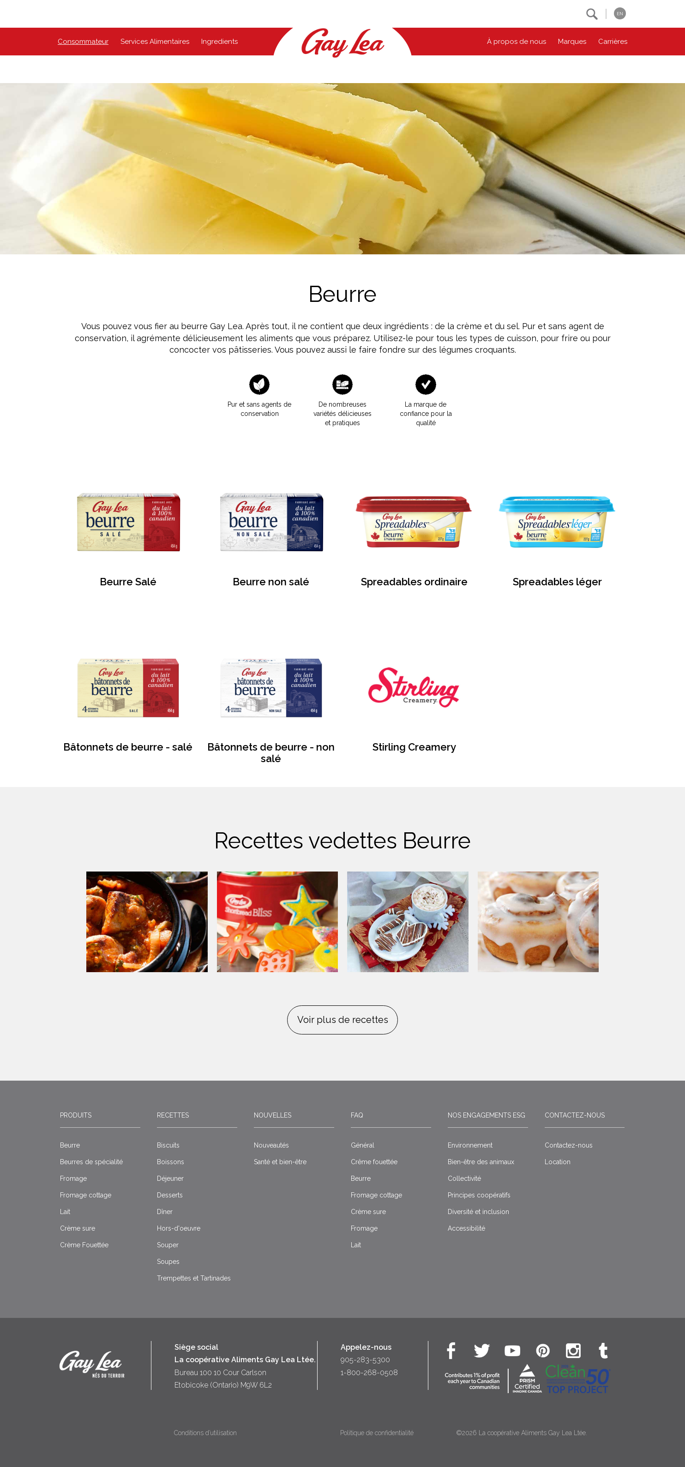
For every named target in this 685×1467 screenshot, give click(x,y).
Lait (65, 1211)
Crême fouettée (374, 1162)
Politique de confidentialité (377, 1433)
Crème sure (77, 1228)
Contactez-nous (575, 1115)
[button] (592, 14)
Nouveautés (271, 1145)
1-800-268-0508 (369, 1372)
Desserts (170, 1195)
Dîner (165, 1211)
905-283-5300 (365, 1359)
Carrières (612, 41)
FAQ (357, 1115)
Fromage (73, 1178)
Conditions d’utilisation (205, 1433)
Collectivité (464, 1178)
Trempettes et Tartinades (194, 1278)
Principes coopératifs (479, 1195)
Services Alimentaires (154, 41)
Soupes (168, 1261)
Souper (168, 1245)
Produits (75, 1115)
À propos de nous (516, 41)
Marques (572, 41)
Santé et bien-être (280, 1162)
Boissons (170, 1162)
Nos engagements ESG (486, 1115)
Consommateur (83, 41)
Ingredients (219, 41)
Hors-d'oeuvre (178, 1228)
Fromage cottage (85, 1195)
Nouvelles (272, 1115)
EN (620, 13)
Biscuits (168, 1145)
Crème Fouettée (84, 1245)
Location (558, 1162)
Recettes (173, 1115)
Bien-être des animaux (481, 1162)
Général (362, 1145)
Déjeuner (170, 1178)
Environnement (470, 1145)
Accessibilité (466, 1228)
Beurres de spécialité (91, 1162)
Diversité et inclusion (478, 1211)
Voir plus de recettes (342, 1019)
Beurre (70, 1145)
